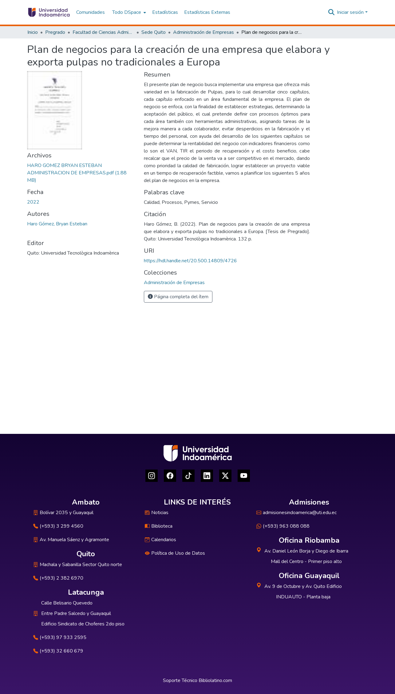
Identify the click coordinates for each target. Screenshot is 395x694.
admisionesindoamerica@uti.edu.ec (296, 512)
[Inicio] (48, 12)
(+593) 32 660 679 (58, 651)
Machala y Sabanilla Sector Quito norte (77, 564)
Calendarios (160, 539)
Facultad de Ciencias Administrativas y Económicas (103, 32)
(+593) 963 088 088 (283, 526)
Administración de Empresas (203, 32)
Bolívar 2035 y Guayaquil (63, 512)
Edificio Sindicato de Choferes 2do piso (82, 624)
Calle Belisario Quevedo (67, 603)
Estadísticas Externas (207, 12)
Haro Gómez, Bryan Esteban (57, 223)
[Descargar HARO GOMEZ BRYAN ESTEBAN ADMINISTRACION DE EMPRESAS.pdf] (77, 173)
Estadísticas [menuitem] (165, 12)
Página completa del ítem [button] (178, 296)
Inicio (32, 32)
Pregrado (55, 32)
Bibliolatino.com (215, 680)
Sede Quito (153, 32)
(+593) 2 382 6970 (58, 578)
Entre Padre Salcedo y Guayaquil (76, 613)
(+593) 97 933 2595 (59, 637)
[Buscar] (331, 12)
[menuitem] (128, 12)
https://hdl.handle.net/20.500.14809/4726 (190, 260)
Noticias (156, 512)
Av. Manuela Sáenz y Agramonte (71, 539)
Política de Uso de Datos (175, 553)
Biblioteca (158, 526)
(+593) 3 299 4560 (58, 526)
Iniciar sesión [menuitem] (350, 12)
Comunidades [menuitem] (90, 12)
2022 (33, 202)
